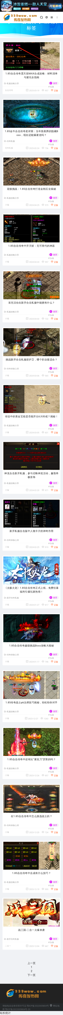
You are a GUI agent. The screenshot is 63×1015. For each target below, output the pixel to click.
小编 (7, 205)
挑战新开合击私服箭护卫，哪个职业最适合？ (31, 359)
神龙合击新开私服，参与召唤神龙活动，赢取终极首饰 (31, 475)
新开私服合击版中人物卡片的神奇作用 (32, 531)
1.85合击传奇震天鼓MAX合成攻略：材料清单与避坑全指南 (31, 75)
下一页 (32, 975)
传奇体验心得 (11, 369)
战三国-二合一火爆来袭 (31, 930)
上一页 (32, 963)
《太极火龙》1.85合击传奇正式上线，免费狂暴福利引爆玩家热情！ (31, 589)
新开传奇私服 (11, 598)
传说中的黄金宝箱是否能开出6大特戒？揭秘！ (31, 416)
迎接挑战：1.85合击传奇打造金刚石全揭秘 (31, 188)
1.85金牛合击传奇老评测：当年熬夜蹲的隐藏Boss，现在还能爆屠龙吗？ (31, 133)
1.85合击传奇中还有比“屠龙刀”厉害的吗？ (31, 759)
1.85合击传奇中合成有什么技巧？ (31, 873)
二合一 (8, 946)
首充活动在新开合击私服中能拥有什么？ (31, 302)
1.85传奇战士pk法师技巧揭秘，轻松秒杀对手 (32, 702)
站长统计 (5, 1013)
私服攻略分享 (11, 83)
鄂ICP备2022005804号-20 (17, 1009)
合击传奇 (9, 90)
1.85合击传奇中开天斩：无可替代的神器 (31, 245)
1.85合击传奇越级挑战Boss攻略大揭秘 (31, 645)
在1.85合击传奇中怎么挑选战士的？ (31, 816)
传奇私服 (9, 141)
